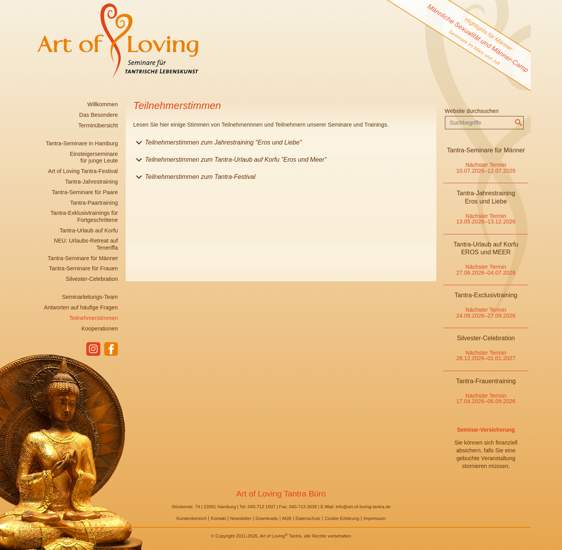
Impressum (374, 518)
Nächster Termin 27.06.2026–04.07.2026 (486, 269)
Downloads (267, 518)
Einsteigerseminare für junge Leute (94, 157)
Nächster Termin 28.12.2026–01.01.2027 (486, 355)
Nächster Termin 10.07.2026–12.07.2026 (486, 167)
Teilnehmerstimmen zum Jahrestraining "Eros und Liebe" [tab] (217, 143)
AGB (286, 518)
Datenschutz (307, 518)
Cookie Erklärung (342, 518)
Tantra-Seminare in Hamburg (82, 143)
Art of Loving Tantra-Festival (83, 171)
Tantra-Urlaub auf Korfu (88, 230)
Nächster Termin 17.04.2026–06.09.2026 (486, 398)
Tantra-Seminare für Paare (85, 192)
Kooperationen (99, 328)
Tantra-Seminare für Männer (83, 258)
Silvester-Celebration (92, 279)
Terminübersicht (98, 125)
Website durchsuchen (472, 111)
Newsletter (240, 518)
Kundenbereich (191, 518)
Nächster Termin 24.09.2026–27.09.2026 (486, 312)
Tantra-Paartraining (94, 203)
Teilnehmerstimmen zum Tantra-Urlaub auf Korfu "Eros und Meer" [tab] (229, 161)
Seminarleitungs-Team (90, 297)
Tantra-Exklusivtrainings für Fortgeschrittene (84, 216)
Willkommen (102, 104)
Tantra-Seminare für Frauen (83, 268)
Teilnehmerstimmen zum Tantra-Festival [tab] (194, 178)
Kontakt (218, 518)
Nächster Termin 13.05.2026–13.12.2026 (486, 219)
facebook (111, 349)
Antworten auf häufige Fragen (81, 307)
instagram (93, 349)
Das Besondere (98, 115)
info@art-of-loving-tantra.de (363, 506)
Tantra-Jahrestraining (91, 182)
